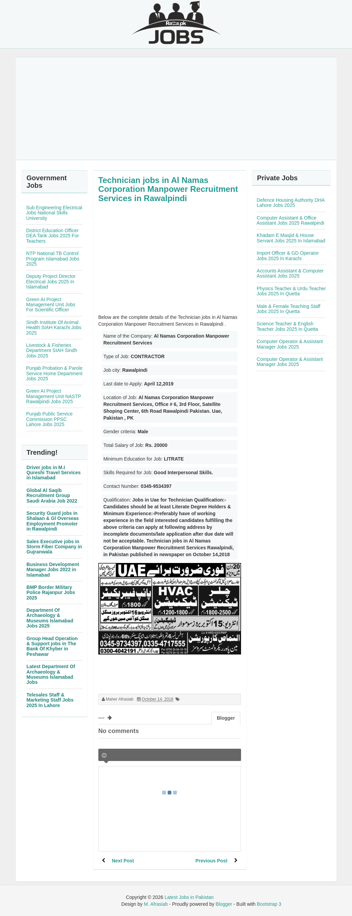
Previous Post (211, 860)
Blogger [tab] (226, 718)
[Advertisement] (176, 108)
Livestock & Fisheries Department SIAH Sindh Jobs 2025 (51, 350)
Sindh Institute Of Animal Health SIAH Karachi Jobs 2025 (54, 328)
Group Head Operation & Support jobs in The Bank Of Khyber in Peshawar (52, 646)
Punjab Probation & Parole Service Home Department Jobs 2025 (54, 373)
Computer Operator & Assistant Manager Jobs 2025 (290, 344)
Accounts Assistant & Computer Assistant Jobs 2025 (290, 273)
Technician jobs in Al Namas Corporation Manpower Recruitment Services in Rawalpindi (168, 189)
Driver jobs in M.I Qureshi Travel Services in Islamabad (54, 473)
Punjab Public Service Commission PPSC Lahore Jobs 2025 (49, 419)
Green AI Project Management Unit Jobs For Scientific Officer (50, 305)
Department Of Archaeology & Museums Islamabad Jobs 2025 (50, 618)
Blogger (224, 904)
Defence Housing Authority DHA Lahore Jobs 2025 (290, 202)
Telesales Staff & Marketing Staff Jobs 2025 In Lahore (50, 700)
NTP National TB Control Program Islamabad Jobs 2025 (53, 259)
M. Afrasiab (156, 904)
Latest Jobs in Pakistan (189, 897)
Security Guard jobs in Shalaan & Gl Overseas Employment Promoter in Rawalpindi (53, 521)
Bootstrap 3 (269, 904)
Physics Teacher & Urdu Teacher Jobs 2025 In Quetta (291, 291)
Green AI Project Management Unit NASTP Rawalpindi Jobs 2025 (53, 396)
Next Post (123, 860)
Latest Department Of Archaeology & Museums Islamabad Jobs (51, 674)
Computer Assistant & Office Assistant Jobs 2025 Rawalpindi (290, 220)
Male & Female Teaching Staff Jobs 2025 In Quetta (288, 309)
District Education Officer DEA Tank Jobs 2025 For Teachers (52, 236)
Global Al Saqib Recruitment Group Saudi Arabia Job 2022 (52, 496)
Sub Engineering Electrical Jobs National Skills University (54, 213)
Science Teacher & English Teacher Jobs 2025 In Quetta (287, 326)
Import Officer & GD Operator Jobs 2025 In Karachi (288, 255)
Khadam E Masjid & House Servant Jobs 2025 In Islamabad (291, 237)
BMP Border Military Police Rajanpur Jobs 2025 (51, 592)
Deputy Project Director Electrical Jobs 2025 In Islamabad (51, 281)
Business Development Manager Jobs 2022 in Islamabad (53, 570)
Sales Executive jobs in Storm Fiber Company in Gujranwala (54, 547)
